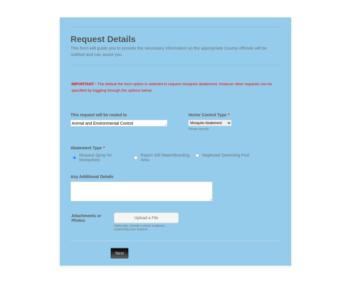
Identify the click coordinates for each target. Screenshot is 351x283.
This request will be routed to (99, 115)
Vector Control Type (208, 115)
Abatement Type (88, 148)
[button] (146, 222)
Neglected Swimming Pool (225, 155)
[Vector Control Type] (210, 123)
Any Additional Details (92, 176)
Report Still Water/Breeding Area (165, 157)
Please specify (198, 128)
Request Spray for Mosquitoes (95, 157)
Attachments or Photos (86, 218)
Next (119, 253)
